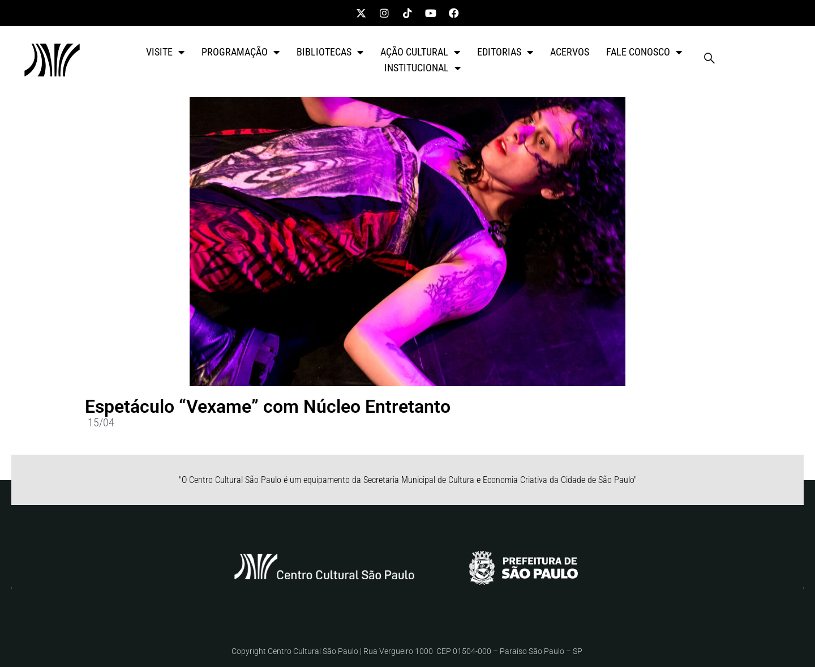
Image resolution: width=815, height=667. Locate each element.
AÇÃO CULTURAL (420, 52)
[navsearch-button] (709, 60)
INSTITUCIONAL (422, 68)
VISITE (165, 52)
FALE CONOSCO (644, 52)
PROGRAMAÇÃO (240, 52)
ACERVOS (569, 52)
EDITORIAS (505, 52)
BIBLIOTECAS (330, 52)
